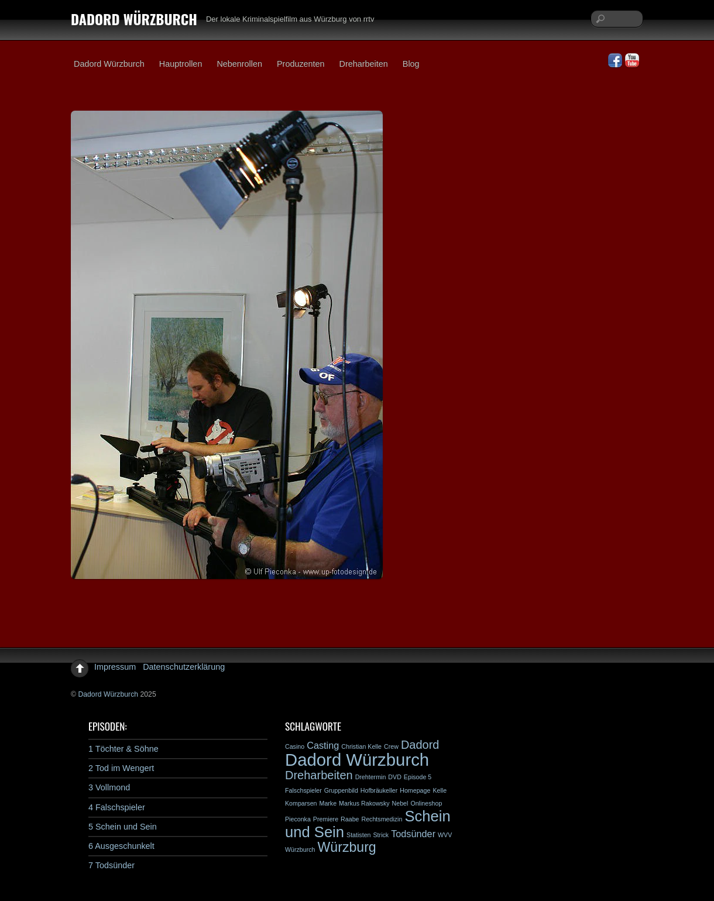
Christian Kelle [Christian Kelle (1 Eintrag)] (361, 746)
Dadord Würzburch (109, 63)
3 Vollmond (109, 787)
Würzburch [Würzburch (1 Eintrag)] (300, 849)
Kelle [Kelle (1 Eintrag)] (439, 790)
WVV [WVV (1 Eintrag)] (445, 834)
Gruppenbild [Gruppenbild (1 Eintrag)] (341, 790)
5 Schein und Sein (122, 826)
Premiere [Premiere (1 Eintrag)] (325, 819)
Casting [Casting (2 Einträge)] (323, 745)
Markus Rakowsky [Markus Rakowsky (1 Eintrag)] (364, 803)
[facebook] (615, 61)
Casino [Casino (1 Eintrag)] (294, 746)
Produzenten (301, 63)
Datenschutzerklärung (184, 667)
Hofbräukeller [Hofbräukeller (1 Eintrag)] (379, 790)
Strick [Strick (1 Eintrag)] (381, 834)
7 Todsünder (111, 865)
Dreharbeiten (363, 63)
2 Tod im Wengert (121, 768)
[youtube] (632, 61)
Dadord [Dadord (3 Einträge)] (420, 744)
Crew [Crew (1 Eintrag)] (391, 746)
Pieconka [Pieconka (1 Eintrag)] (298, 819)
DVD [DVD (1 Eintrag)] (394, 776)
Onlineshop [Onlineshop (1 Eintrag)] (426, 803)
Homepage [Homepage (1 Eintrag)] (415, 790)
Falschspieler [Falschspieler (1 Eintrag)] (303, 790)
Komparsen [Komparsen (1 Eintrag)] (301, 803)
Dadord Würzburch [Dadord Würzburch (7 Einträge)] (357, 759)
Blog (411, 63)
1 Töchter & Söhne (123, 748)
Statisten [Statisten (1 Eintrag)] (358, 834)
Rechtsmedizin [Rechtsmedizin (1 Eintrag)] (381, 819)
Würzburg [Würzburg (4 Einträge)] (347, 847)
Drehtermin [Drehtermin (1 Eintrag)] (370, 776)
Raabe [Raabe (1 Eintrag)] (350, 819)
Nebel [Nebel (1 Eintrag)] (400, 803)
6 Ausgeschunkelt (121, 846)
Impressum (115, 667)
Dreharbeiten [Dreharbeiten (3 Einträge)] (319, 775)
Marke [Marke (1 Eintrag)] (328, 803)
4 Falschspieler (116, 807)
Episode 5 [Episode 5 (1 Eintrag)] (417, 776)
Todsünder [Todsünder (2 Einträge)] (413, 833)
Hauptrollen (180, 63)
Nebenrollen (239, 63)
